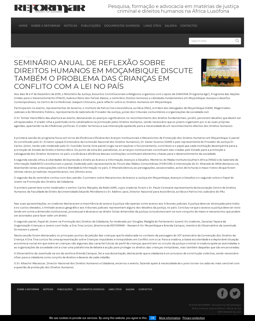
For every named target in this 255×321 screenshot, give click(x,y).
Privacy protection (193, 318)
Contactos (188, 25)
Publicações (91, 25)
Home (23, 25)
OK (152, 318)
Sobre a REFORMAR (45, 25)
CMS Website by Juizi (229, 311)
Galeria (171, 25)
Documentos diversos (122, 25)
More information (169, 318)
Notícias (70, 25)
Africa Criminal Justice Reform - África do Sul (216, 308)
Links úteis (152, 25)
